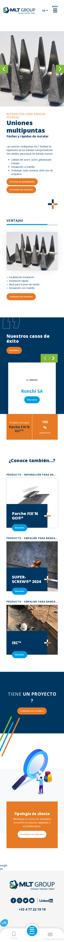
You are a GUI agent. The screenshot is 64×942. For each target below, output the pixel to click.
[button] (4, 923)
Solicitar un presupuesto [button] (22, 181)
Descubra (32, 399)
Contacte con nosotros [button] (21, 189)
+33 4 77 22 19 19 (32, 909)
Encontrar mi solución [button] (32, 834)
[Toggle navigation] (55, 10)
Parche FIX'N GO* (19, 429)
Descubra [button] (14, 350)
